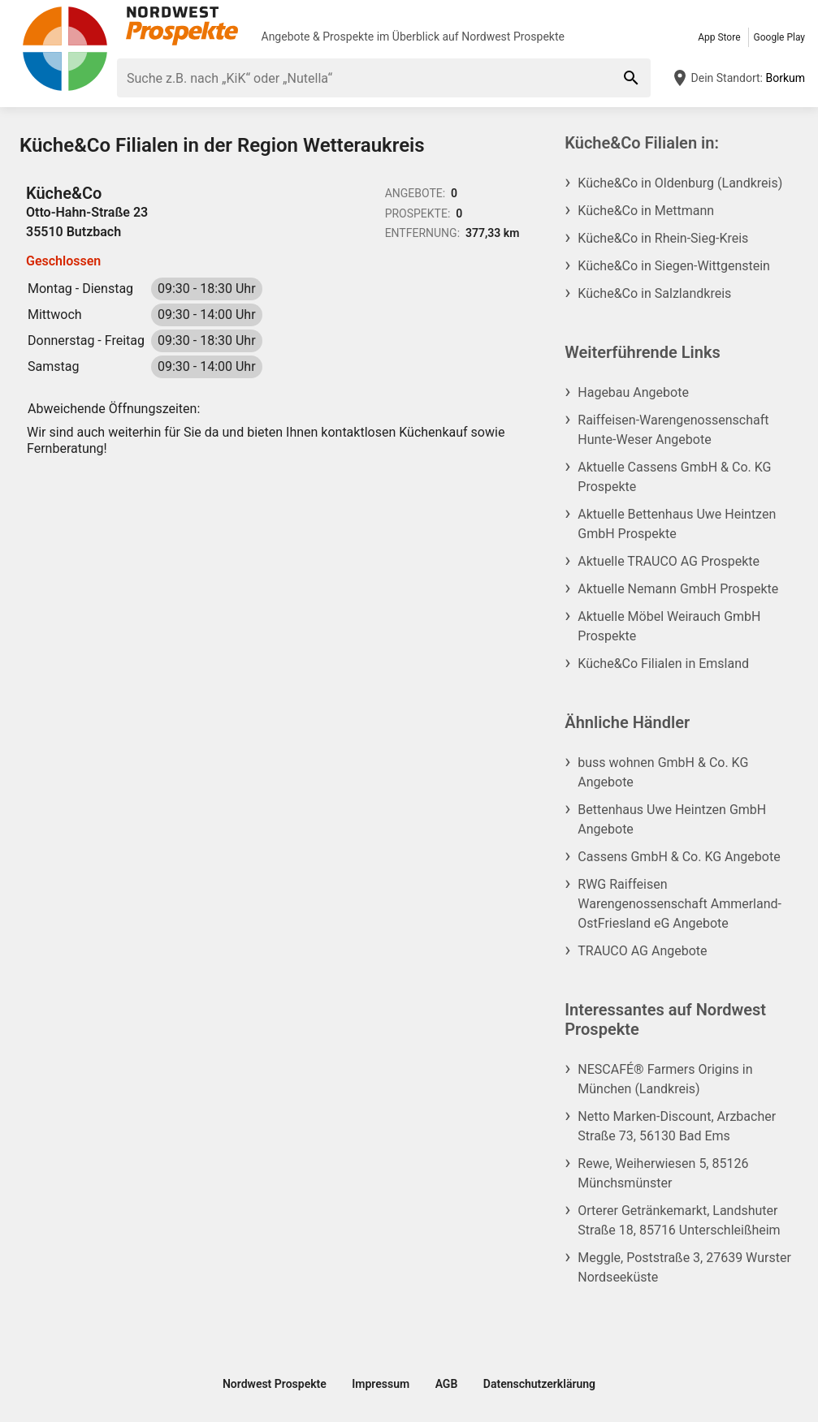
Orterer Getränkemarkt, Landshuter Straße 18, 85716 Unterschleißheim (679, 1220)
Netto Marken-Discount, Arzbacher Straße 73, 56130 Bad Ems (677, 1126)
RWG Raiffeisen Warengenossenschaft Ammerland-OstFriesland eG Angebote (679, 904)
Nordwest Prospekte (513, 36)
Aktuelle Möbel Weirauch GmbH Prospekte (669, 626)
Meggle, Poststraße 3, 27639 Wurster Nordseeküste (684, 1267)
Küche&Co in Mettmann (646, 210)
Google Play (779, 37)
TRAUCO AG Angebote (642, 951)
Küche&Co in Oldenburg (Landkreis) (680, 183)
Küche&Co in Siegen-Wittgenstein (674, 266)
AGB (446, 1383)
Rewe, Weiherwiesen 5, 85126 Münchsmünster (663, 1173)
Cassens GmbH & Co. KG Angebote (679, 856)
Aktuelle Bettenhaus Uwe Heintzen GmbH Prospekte (677, 523)
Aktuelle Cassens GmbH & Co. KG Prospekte (674, 476)
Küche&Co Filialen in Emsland (663, 663)
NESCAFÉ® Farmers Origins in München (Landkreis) (665, 1079)
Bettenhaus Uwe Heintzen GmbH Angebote (672, 819)
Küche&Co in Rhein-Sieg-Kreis (663, 238)
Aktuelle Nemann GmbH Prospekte (678, 589)
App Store (719, 37)
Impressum (380, 1383)
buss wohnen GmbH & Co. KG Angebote (663, 772)
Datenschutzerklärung (539, 1383)
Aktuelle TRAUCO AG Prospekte (669, 561)
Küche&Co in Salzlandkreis (654, 293)
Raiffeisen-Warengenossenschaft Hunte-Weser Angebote (673, 429)
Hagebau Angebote (633, 392)
